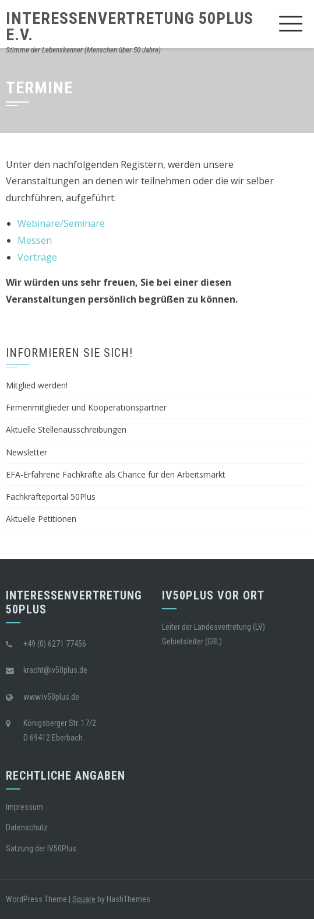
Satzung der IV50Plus (41, 848)
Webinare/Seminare (61, 223)
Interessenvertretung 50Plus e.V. (129, 26)
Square (84, 899)
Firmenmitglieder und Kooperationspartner (86, 407)
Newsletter (26, 452)
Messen (34, 240)
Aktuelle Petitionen (41, 518)
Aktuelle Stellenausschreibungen (66, 429)
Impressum (24, 807)
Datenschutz (27, 827)
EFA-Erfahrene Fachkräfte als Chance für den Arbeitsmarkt (115, 474)
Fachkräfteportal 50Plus (51, 496)
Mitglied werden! (37, 385)
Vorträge (37, 257)
